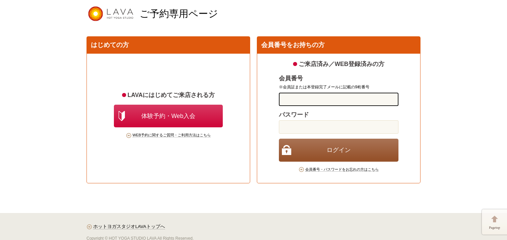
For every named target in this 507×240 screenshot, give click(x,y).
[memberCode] (338, 99)
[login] (338, 150)
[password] (338, 127)
